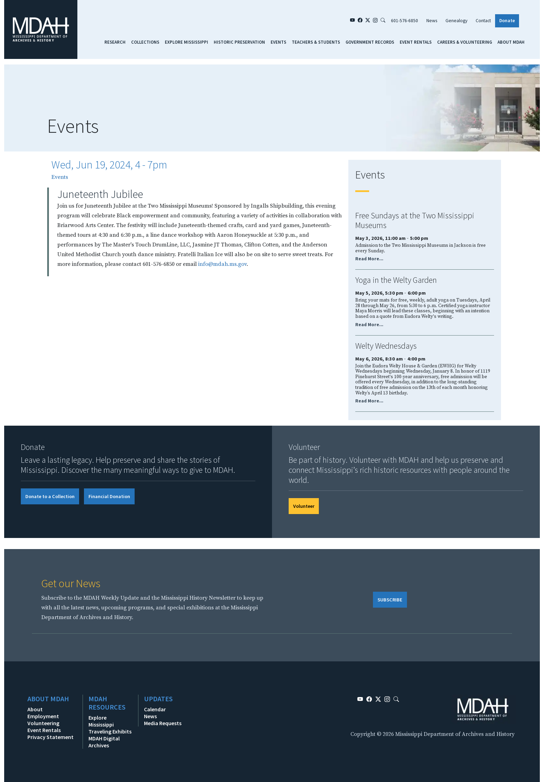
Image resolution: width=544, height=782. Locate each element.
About (35, 709)
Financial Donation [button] (109, 496)
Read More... (369, 259)
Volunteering (43, 723)
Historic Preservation (239, 42)
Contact (483, 21)
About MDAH (511, 42)
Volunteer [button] (303, 506)
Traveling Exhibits (109, 731)
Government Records (370, 42)
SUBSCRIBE (389, 600)
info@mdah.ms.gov (222, 264)
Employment (43, 716)
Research (115, 42)
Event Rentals (416, 42)
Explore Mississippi (186, 42)
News (431, 21)
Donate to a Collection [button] (50, 496)
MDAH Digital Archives (104, 742)
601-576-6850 (404, 21)
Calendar (155, 709)
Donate (507, 21)
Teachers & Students (316, 42)
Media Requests (162, 723)
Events (278, 42)
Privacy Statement (50, 736)
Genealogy (456, 21)
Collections (145, 42)
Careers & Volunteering (464, 42)
